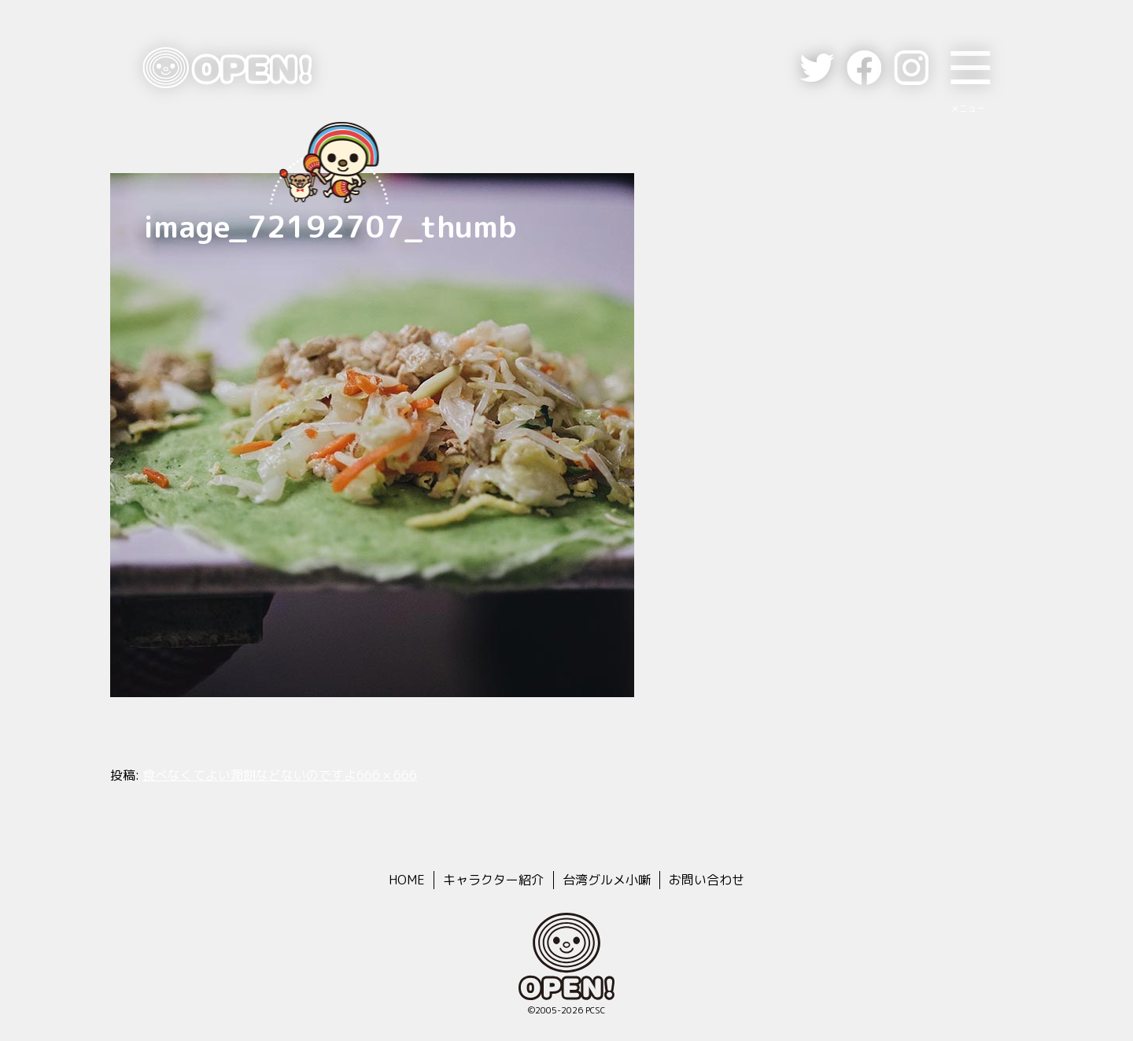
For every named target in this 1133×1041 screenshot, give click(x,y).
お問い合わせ (706, 879)
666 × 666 (386, 775)
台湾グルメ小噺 (607, 879)
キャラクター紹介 (493, 879)
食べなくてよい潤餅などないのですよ (249, 775)
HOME (407, 879)
